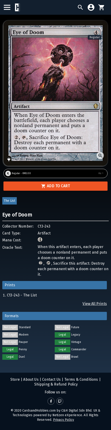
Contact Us (51, 379)
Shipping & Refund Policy (55, 384)
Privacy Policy (63, 420)
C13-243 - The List (22, 295)
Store (15, 379)
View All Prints (95, 303)
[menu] (9, 7)
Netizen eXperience (67, 415)
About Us (30, 379)
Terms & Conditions (80, 379)
